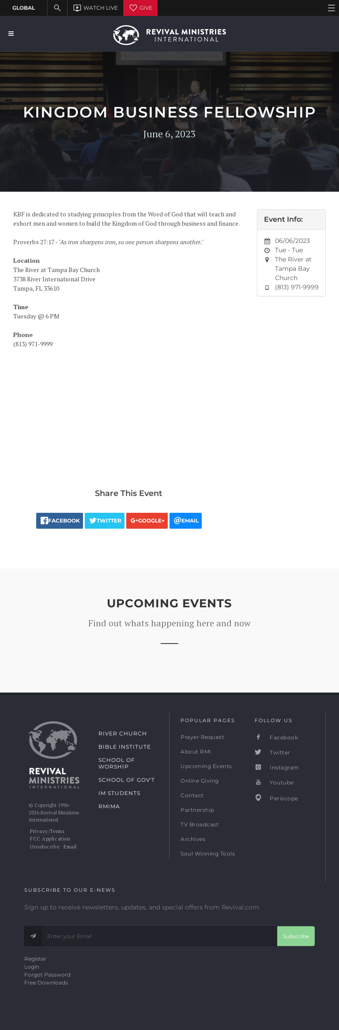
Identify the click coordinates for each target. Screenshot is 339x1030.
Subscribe (296, 936)
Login (31, 966)
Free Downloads (46, 982)
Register (35, 958)
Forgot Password (47, 974)
